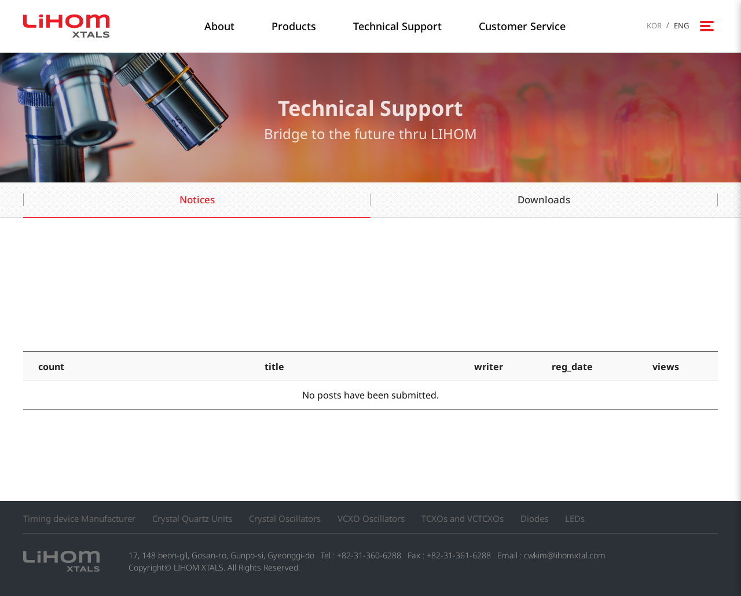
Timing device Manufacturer (79, 518)
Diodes (534, 518)
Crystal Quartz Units (192, 518)
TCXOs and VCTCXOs (462, 518)
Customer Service (522, 26)
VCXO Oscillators (371, 518)
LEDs (575, 518)
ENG (681, 25)
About (219, 26)
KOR (654, 25)
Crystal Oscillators (285, 518)
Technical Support (397, 26)
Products (294, 26)
